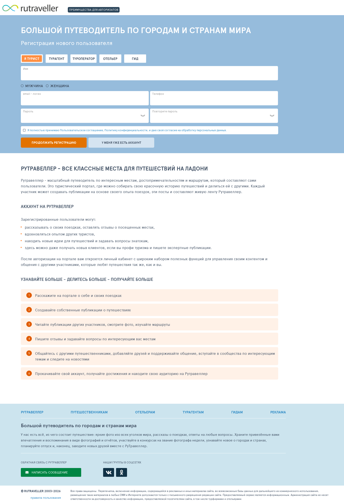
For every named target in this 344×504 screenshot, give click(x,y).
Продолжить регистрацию (54, 142)
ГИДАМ (237, 412)
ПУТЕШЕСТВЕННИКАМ (89, 412)
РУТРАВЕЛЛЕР (32, 412)
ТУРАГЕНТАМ (193, 412)
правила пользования (45, 497)
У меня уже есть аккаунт (121, 142)
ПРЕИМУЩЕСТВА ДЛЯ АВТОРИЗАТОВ (93, 10)
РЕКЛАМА (278, 412)
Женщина (59, 86)
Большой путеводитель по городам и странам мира (78, 425)
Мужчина (34, 86)
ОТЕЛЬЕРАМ (145, 412)
